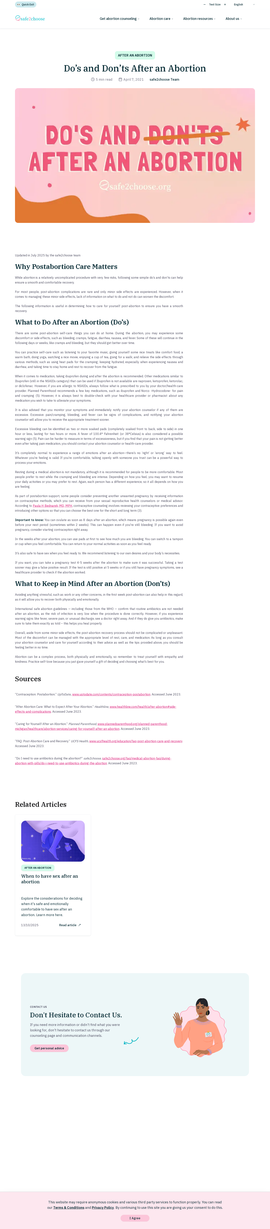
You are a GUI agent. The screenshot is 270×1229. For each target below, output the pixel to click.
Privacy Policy (103, 1207)
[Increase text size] (225, 4)
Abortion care (161, 18)
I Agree (135, 1218)
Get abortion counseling (120, 18)
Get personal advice (49, 1048)
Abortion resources (199, 18)
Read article (70, 925)
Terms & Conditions (68, 1207)
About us (234, 18)
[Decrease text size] (205, 4)
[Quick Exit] (25, 4)
